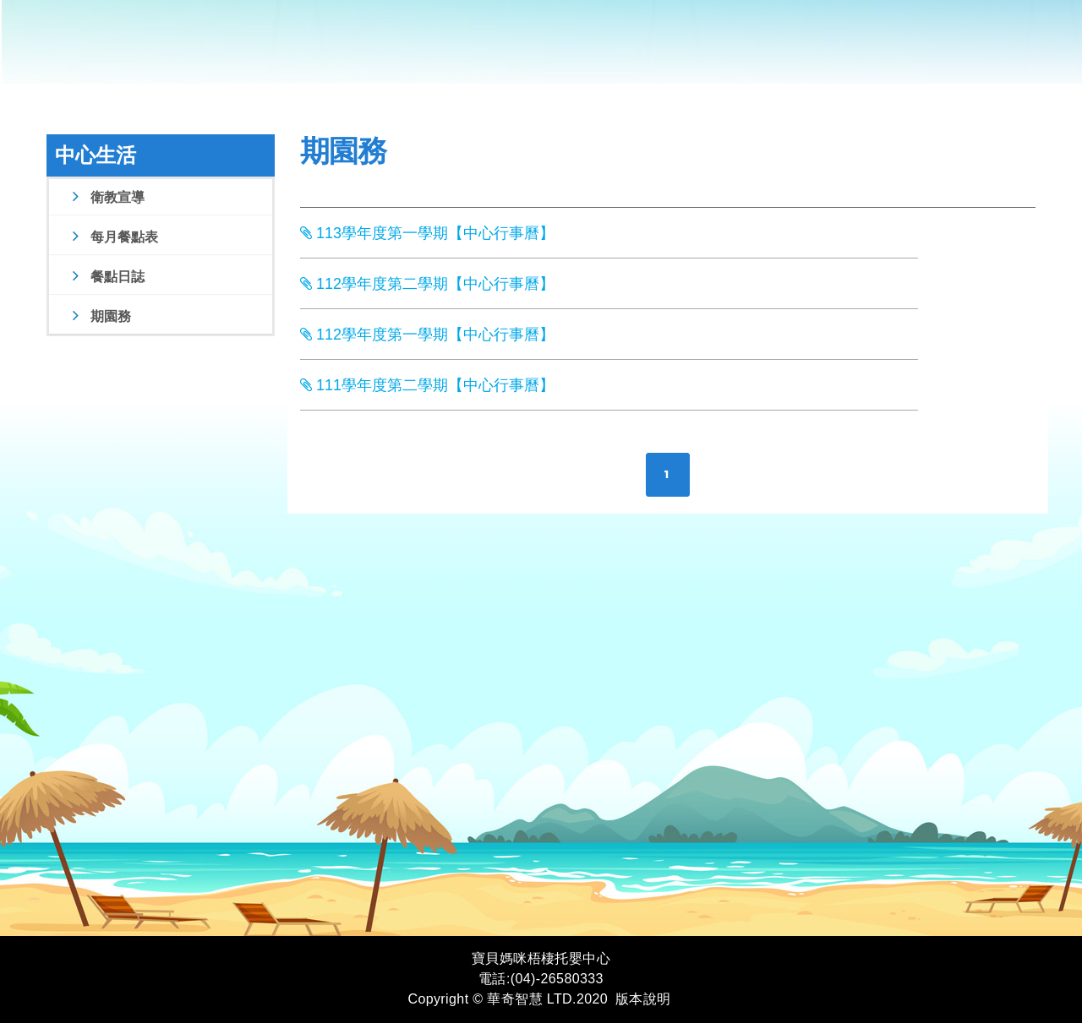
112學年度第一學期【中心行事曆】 (427, 334)
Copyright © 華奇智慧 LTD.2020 (507, 999)
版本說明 (643, 999)
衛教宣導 (106, 197)
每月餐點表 (113, 237)
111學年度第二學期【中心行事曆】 (427, 385)
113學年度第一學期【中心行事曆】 (427, 233)
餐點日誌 (106, 276)
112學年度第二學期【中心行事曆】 (427, 283)
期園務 (99, 316)
